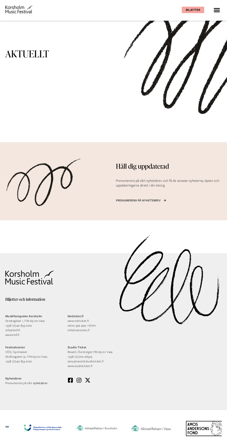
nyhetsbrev (40, 383)
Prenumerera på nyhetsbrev (138, 200)
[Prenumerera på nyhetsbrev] (165, 200)
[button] (217, 10)
